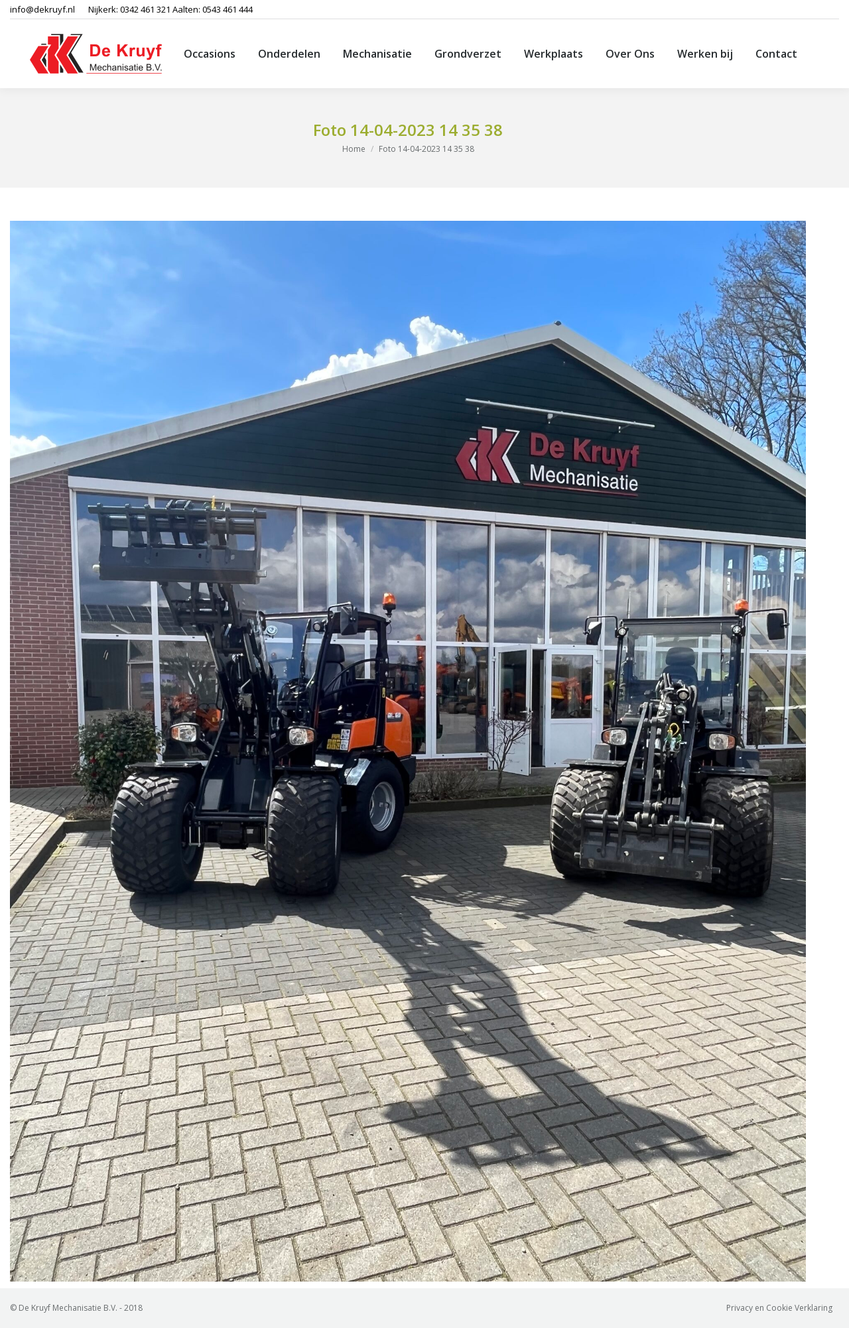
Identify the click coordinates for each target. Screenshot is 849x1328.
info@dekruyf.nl (42, 9)
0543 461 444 (227, 9)
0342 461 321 (145, 9)
